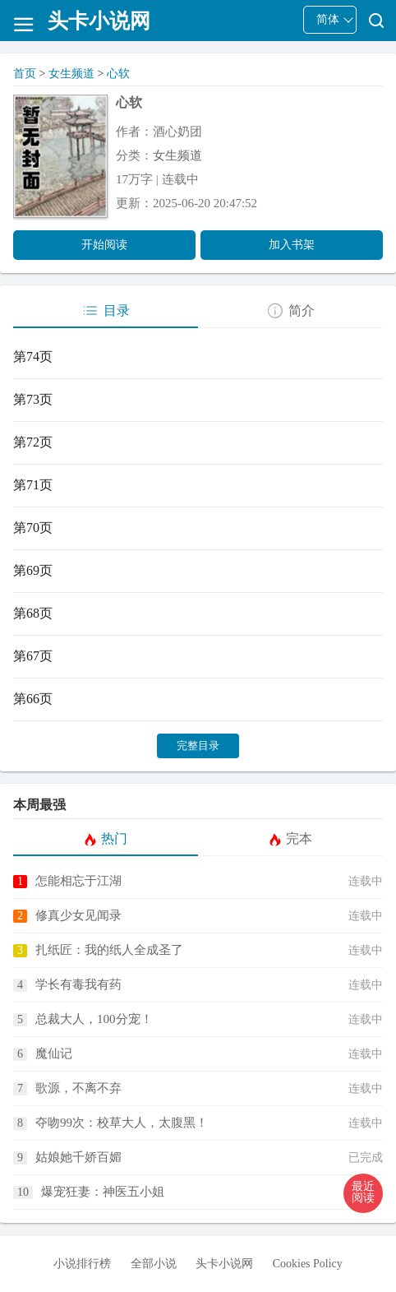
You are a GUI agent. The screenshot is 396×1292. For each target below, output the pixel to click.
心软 (118, 73)
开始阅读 (104, 244)
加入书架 (292, 244)
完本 (290, 838)
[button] (363, 1193)
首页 (24, 73)
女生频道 (71, 73)
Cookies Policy (308, 1263)
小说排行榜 (82, 1263)
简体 (327, 19)
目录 (105, 311)
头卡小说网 (224, 1263)
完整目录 (198, 745)
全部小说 (154, 1263)
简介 (290, 311)
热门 (105, 838)
